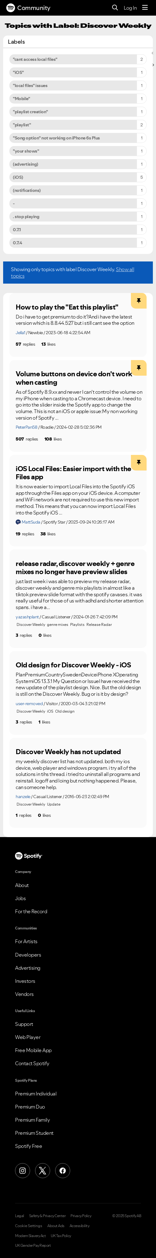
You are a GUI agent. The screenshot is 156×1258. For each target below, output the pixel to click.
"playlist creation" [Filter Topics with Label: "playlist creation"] (30, 112)
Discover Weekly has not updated (68, 752)
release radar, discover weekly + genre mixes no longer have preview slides (75, 567)
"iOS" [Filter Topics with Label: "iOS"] (18, 72)
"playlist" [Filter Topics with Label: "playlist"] (22, 125)
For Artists (26, 941)
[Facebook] (62, 1170)
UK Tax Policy (61, 1235)
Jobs (20, 898)
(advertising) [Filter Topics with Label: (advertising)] (25, 164)
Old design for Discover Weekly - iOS (73, 665)
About (22, 885)
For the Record (31, 911)
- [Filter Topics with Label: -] (14, 203)
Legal (19, 1215)
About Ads (56, 1225)
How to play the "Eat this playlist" (67, 307)
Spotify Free (28, 1146)
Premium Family (32, 1119)
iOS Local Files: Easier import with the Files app (73, 473)
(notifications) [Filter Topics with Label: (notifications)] (27, 190)
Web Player (27, 1037)
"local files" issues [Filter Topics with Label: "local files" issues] (30, 85)
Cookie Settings (28, 1225)
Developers (28, 954)
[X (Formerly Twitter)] (42, 1170)
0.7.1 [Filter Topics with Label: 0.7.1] (17, 230)
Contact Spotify (32, 1063)
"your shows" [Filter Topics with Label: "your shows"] (26, 151)
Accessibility (80, 1225)
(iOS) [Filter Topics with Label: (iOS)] (18, 177)
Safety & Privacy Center (47, 1215)
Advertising (27, 967)
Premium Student (34, 1132)
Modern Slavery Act (30, 1235)
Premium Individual (35, 1093)
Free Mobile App (33, 1050)
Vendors (24, 994)
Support (24, 1024)
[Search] (115, 8)
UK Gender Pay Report (33, 1245)
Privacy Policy (80, 1215)
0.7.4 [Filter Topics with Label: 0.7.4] (17, 243)
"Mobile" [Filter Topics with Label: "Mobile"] (21, 98)
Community (28, 7)
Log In (130, 7)
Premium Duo (30, 1106)
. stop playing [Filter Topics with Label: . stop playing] (26, 216)
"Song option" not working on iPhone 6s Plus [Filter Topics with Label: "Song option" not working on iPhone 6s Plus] (56, 138)
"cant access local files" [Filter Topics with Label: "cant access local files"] (35, 59)
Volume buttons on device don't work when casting (74, 378)
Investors (25, 981)
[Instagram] (22, 1170)
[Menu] (145, 8)
